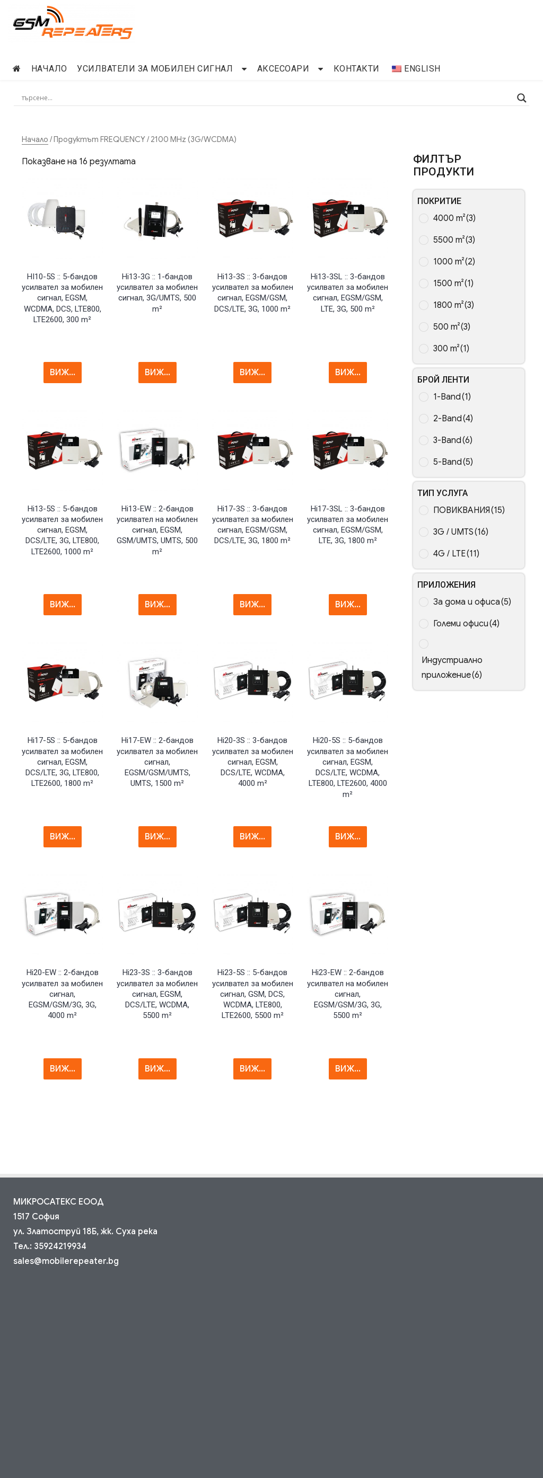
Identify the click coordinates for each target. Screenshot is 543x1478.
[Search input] (267, 98)
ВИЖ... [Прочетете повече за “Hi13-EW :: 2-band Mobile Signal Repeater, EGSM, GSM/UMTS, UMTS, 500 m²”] (157, 604)
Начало (35, 139)
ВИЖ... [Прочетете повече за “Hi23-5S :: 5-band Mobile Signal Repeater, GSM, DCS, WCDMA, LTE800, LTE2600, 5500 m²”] (252, 1069)
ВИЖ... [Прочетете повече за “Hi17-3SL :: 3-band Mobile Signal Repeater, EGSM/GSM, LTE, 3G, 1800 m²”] (348, 604)
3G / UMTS (460, 532)
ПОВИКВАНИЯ (469, 510)
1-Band (452, 397)
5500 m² (454, 240)
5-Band (453, 462)
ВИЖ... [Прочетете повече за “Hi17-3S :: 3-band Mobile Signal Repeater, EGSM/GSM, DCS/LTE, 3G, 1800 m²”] (252, 604)
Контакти (357, 69)
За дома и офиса (472, 602)
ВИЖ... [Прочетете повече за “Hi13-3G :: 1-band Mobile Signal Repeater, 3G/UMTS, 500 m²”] (157, 372)
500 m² (451, 327)
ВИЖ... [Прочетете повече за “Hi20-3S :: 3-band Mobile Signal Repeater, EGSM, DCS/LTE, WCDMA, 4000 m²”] (252, 836)
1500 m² (453, 283)
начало (49, 69)
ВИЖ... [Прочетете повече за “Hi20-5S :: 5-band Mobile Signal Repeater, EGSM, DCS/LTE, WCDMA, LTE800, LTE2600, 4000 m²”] (348, 836)
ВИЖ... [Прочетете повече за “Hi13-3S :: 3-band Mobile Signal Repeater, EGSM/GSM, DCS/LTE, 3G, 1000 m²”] (252, 372)
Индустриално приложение (452, 667)
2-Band (453, 418)
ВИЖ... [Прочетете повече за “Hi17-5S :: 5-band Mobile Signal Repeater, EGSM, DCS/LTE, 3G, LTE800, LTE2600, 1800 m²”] (62, 836)
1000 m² (454, 261)
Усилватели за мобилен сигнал (155, 69)
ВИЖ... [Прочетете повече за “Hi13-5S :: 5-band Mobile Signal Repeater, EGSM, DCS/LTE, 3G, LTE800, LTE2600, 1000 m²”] (62, 604)
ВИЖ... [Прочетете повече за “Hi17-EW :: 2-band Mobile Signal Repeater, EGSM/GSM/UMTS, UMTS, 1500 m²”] (157, 836)
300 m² (451, 348)
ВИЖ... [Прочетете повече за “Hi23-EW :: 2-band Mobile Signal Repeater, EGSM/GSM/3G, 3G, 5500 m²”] (348, 1069)
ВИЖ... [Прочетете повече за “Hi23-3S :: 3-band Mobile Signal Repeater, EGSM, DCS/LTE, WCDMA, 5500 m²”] (157, 1069)
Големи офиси (466, 623)
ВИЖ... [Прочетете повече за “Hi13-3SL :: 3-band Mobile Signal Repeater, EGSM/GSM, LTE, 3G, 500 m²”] (348, 372)
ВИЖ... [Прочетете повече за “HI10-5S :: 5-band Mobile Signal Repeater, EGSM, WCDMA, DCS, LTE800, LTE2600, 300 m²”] (62, 372)
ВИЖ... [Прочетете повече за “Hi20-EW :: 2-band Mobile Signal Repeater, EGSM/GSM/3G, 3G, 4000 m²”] (62, 1069)
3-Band (452, 440)
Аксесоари (283, 69)
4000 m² (454, 218)
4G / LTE (456, 553)
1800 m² (453, 305)
